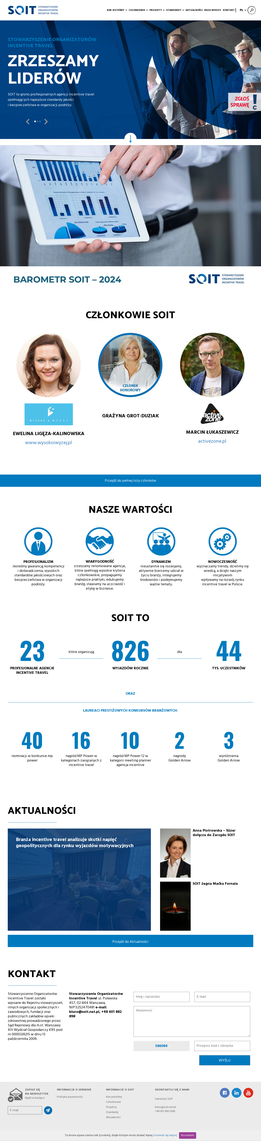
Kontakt (229, 10)
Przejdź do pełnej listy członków (130, 481)
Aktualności (194, 10)
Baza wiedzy (212, 10)
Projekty (157, 10)
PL (242, 10)
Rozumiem (187, 1135)
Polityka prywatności (70, 1096)
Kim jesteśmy (117, 10)
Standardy (175, 10)
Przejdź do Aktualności (130, 942)
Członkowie (138, 10)
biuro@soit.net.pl (165, 1107)
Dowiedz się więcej (165, 1135)
